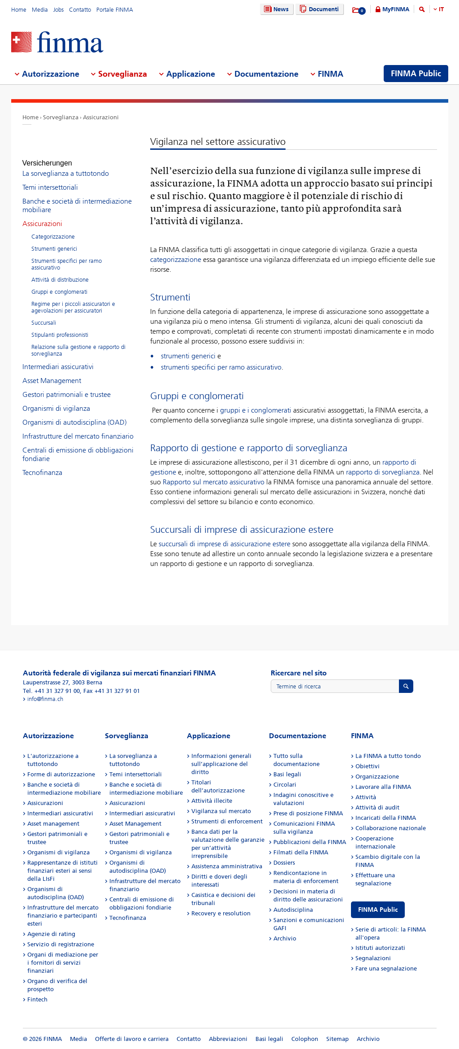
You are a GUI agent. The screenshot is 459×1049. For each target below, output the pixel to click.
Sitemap (337, 1039)
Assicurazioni (101, 117)
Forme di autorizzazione (61, 774)
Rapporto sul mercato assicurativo (213, 482)
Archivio (284, 938)
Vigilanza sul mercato (221, 811)
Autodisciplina (293, 909)
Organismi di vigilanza (56, 400)
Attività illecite (211, 800)
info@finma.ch (45, 699)
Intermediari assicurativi (58, 358)
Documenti (318, 9)
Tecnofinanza (42, 464)
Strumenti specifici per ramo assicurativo (66, 256)
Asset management (53, 823)
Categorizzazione (53, 228)
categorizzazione (175, 259)
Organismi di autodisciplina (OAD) (74, 414)
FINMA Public (378, 910)
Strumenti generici (54, 240)
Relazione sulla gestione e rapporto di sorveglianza (78, 342)
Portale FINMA (114, 9)
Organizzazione (377, 776)
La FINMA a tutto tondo (388, 756)
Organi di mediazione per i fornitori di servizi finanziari (62, 962)
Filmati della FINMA (300, 852)
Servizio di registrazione (60, 944)
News (275, 9)
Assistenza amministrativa (226, 866)
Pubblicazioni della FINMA (309, 842)
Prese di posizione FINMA (308, 813)
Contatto (80, 9)
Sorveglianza (60, 117)
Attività (365, 797)
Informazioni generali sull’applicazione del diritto (221, 764)
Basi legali (287, 774)
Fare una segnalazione (386, 968)
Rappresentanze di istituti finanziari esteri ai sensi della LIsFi (62, 870)
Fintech (37, 999)
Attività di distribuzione (60, 271)
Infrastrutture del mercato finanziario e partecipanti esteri (63, 915)
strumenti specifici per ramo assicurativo (221, 367)
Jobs (58, 9)
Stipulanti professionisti (59, 326)
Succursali (43, 314)
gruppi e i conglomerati (255, 410)
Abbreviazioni (228, 1039)
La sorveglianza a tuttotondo (65, 165)
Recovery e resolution (221, 913)
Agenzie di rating (51, 934)
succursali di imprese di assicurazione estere (224, 544)
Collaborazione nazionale (390, 828)
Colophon (304, 1039)
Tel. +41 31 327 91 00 (51, 691)
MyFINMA (395, 9)
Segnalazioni (373, 958)
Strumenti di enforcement (227, 821)
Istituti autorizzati (380, 948)
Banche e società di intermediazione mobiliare (77, 197)
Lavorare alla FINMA (383, 786)
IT (441, 9)
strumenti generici (188, 356)
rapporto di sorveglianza (383, 472)
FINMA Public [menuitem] (416, 73)
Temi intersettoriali (50, 179)
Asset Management (51, 372)
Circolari (284, 784)
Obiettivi (367, 766)
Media (40, 9)
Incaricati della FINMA (385, 817)
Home (18, 9)
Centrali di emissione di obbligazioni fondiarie (78, 446)
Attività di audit (377, 807)
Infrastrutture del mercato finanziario (78, 428)
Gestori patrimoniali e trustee (66, 386)
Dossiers (284, 862)
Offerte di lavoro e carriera (132, 1039)
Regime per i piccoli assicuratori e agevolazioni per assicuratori (73, 299)
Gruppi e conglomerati (59, 283)
